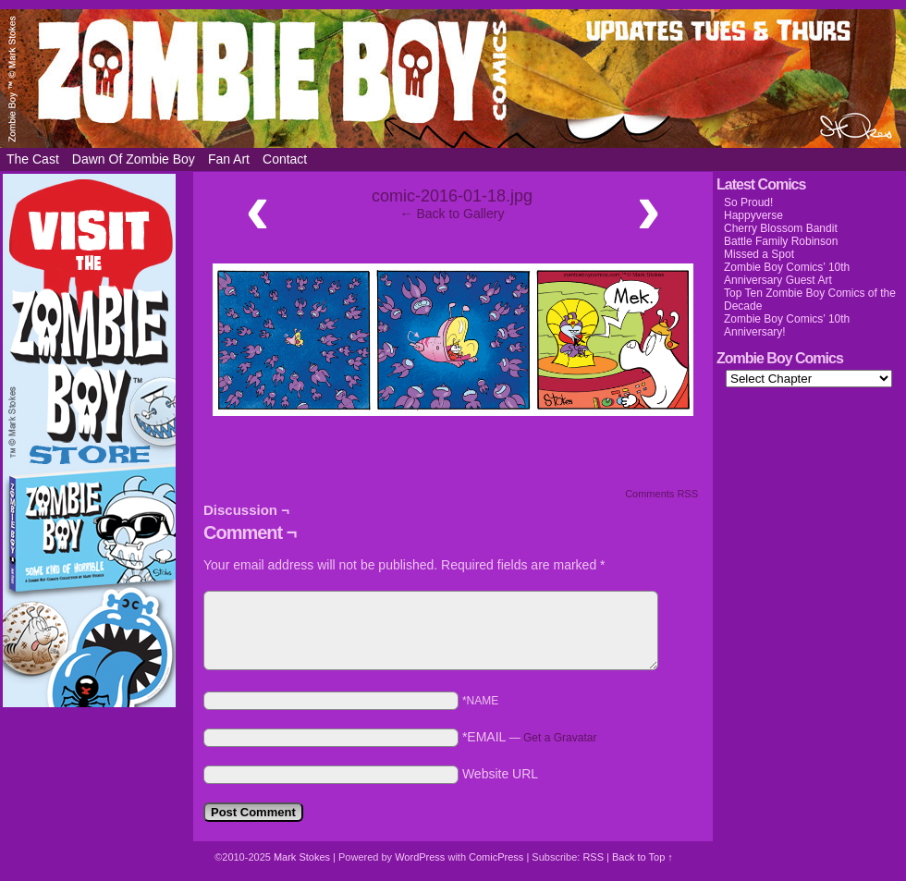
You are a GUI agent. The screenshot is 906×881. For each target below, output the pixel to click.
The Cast (32, 159)
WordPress (420, 857)
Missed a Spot (759, 254)
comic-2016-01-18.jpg (452, 196)
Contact (285, 159)
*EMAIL (529, 736)
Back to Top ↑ (642, 857)
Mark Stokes (303, 857)
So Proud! (748, 202)
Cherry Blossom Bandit (781, 228)
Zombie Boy (453, 78)
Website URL (500, 773)
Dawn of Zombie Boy (133, 159)
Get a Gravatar (559, 737)
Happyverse (753, 215)
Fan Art (229, 159)
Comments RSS (661, 493)
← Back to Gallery (452, 213)
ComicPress (496, 857)
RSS (593, 857)
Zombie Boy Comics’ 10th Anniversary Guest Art (787, 274)
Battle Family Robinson (781, 241)
